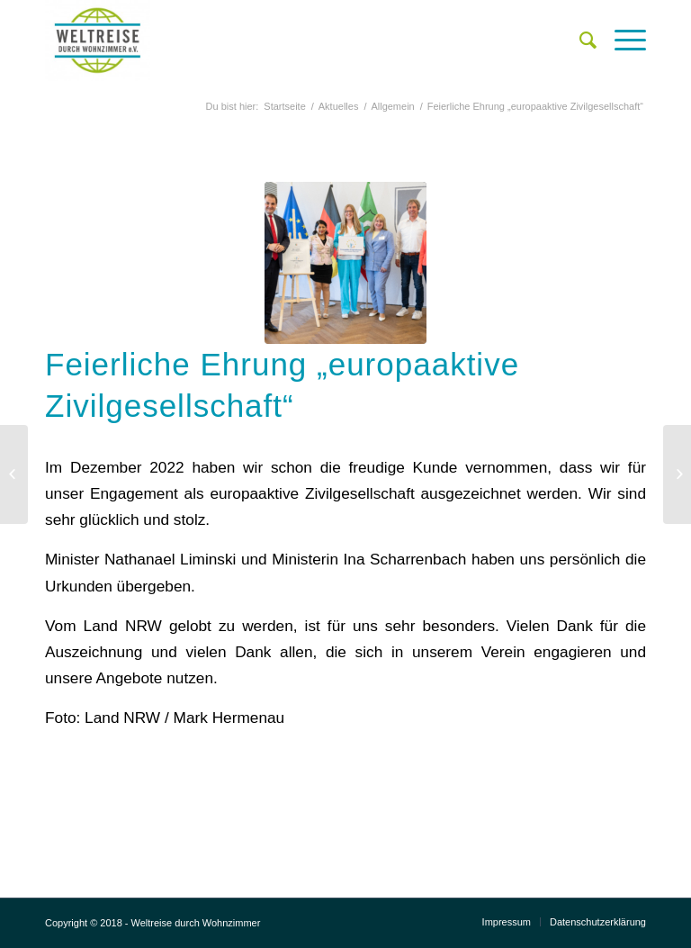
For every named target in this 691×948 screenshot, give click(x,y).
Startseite (284, 106)
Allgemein (392, 106)
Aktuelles (339, 106)
